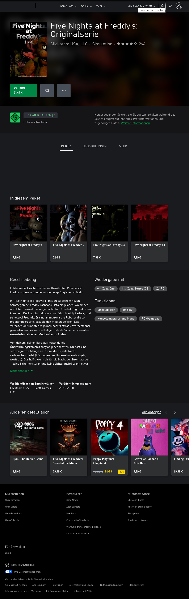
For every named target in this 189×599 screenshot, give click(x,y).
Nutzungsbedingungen (111, 584)
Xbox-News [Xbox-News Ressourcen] (72, 500)
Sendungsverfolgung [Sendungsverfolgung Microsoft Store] (138, 520)
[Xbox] (47, 6)
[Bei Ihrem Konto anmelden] (179, 6)
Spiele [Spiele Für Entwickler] (8, 552)
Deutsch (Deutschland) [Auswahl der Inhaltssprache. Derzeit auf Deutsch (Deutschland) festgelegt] (22, 564)
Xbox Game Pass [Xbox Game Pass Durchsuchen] (13, 513)
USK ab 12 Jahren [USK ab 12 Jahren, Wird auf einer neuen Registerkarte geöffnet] (40, 115)
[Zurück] (166, 412)
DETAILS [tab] (66, 146)
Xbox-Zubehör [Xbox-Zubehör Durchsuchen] (12, 520)
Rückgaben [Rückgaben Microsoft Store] (133, 513)
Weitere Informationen (135, 123)
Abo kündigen (39, 584)
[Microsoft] (19, 6)
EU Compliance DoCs (57, 591)
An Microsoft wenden (16, 584)
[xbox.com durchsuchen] (162, 5)
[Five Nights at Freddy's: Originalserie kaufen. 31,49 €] (23, 90)
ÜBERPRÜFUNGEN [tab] (94, 146)
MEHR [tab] (123, 146)
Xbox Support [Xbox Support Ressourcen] (73, 506)
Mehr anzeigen (21, 371)
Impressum (57, 584)
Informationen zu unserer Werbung (23, 591)
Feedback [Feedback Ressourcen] (71, 513)
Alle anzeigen (151, 412)
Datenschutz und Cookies (81, 584)
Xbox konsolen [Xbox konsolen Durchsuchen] (12, 500)
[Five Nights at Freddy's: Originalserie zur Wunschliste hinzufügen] (47, 90)
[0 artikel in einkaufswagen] (170, 5)
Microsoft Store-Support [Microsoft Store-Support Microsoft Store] (140, 506)
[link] (28, 233)
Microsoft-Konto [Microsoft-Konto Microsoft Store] (136, 500)
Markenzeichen (136, 584)
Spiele (85, 6)
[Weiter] (175, 412)
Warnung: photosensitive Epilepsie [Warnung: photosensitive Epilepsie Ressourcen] (83, 526)
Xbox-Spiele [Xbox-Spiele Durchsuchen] (11, 506)
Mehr (99, 6)
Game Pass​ (66, 6)
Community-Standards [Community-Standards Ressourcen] (77, 520)
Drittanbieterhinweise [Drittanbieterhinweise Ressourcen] (77, 533)
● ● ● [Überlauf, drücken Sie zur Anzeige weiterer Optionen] (64, 90)
